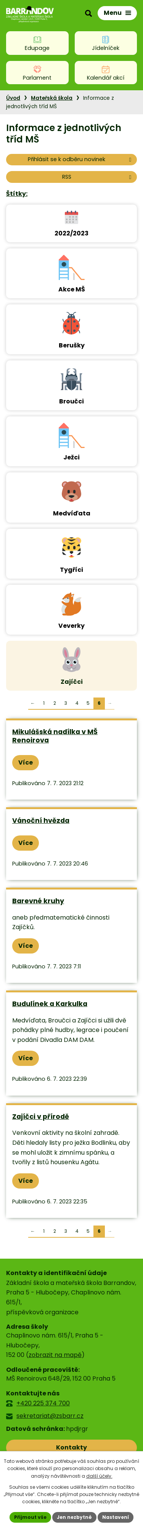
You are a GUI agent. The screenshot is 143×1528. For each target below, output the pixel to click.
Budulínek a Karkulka (49, 1003)
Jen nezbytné (74, 1517)
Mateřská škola (51, 98)
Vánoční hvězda (40, 820)
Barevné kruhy (38, 901)
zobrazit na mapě (55, 1354)
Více (25, 762)
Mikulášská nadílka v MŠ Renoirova (55, 736)
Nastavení (115, 1517)
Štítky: (16, 193)
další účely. (99, 1476)
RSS (97, 177)
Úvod (13, 98)
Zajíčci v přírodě (40, 1116)
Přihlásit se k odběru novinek (80, 159)
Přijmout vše (30, 1517)
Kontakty (71, 1447)
